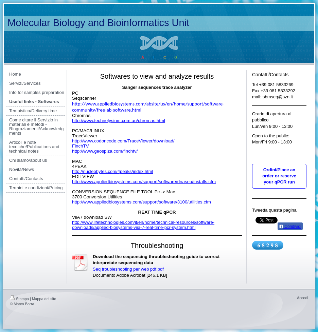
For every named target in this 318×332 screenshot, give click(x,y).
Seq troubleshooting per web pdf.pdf (128, 269)
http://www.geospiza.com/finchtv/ (105, 151)
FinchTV (80, 146)
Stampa (19, 299)
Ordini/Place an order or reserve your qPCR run (279, 175)
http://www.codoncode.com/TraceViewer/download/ (123, 140)
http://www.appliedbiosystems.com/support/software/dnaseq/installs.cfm (144, 181)
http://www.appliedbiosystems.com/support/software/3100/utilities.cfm (141, 201)
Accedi (302, 298)
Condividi (290, 226)
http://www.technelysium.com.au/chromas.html (118, 120)
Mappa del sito (44, 299)
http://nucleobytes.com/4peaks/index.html (112, 171)
